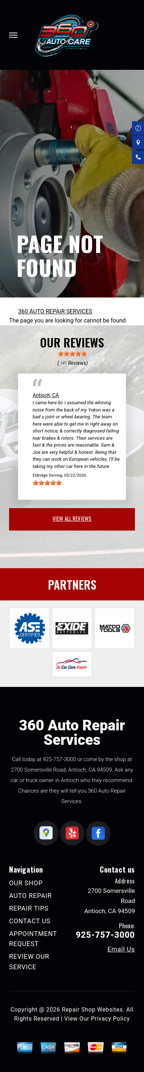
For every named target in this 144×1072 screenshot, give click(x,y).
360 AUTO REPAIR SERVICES (55, 311)
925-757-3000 (59, 759)
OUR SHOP (26, 883)
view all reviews (72, 518)
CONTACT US (29, 921)
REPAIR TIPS (29, 908)
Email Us (121, 949)
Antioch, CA (46, 395)
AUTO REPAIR (30, 895)
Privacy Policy (110, 1018)
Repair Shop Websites (92, 1009)
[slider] (72, 353)
